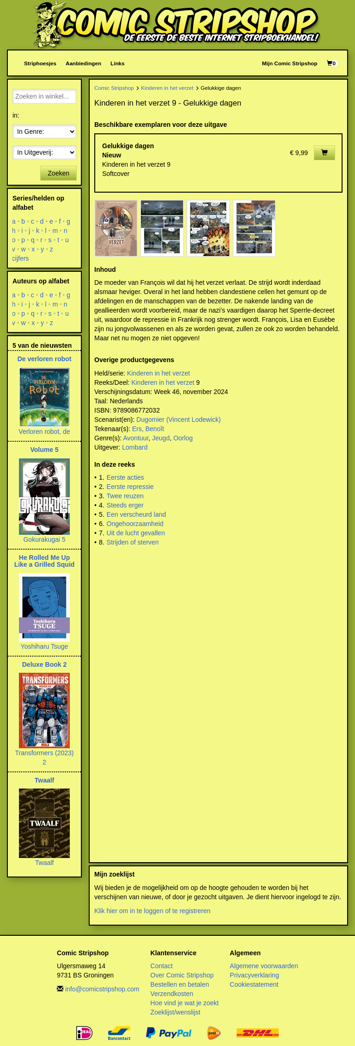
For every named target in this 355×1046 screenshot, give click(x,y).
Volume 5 (44, 449)
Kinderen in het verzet (167, 88)
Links (117, 63)
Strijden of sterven (133, 542)
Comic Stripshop (114, 88)
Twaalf (45, 780)
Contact (161, 966)
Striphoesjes (40, 63)
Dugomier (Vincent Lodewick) (178, 419)
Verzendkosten (171, 993)
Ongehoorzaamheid (135, 523)
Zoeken (58, 173)
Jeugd (161, 438)
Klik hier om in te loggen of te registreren (152, 910)
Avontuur (135, 438)
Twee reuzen (125, 496)
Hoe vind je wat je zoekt (184, 1003)
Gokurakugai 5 (44, 539)
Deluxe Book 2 (44, 664)
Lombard (134, 447)
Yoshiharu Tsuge (44, 646)
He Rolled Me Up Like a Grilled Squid (44, 561)
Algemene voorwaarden (264, 966)
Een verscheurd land (136, 514)
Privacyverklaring (254, 975)
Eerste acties (125, 477)
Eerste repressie (130, 486)
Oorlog (183, 438)
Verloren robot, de (44, 431)
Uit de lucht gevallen (136, 533)
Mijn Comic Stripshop (290, 63)
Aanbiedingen (83, 63)
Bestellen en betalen (179, 984)
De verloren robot (45, 359)
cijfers (20, 258)
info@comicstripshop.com (102, 989)
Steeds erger (125, 505)
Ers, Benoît (148, 428)
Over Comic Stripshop (182, 975)
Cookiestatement (254, 984)
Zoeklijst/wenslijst (175, 1012)
